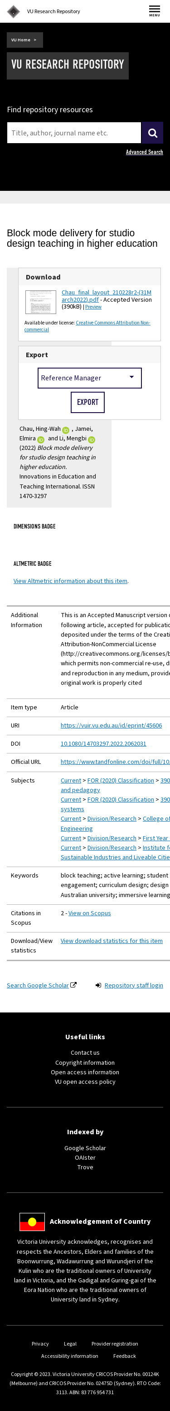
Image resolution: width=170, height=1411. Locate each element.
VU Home (20, 40)
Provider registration (115, 1344)
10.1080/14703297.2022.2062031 (103, 743)
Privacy (40, 1344)
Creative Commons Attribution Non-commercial (87, 326)
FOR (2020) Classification (120, 780)
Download (43, 277)
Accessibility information (69, 1356)
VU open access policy (85, 1082)
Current (71, 780)
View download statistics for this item (112, 941)
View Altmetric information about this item (70, 581)
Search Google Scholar (38, 985)
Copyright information (85, 1062)
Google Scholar (85, 1148)
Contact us (85, 1052)
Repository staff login (134, 985)
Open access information (85, 1072)
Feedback (124, 1356)
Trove (85, 1167)
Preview (93, 307)
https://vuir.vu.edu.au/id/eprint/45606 (111, 725)
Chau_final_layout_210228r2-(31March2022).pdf (106, 296)
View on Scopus (89, 913)
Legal (70, 1344)
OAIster (85, 1157)
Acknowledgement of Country (100, 1222)
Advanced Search (144, 152)
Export (37, 354)
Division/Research (111, 818)
